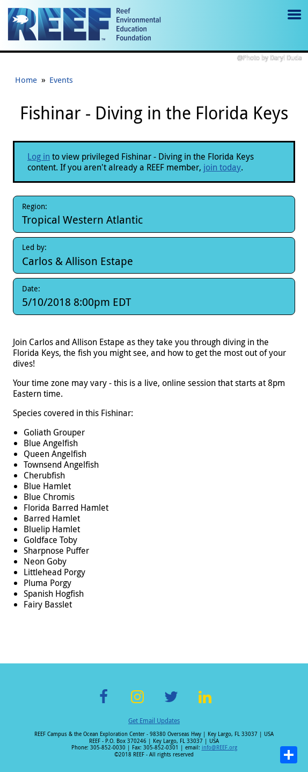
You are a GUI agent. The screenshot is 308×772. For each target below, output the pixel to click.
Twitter (171, 703)
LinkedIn (204, 703)
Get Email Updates (154, 720)
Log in (38, 156)
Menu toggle (293, 22)
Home (26, 79)
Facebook (103, 703)
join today (222, 167)
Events (61, 79)
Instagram (137, 703)
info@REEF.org (219, 747)
